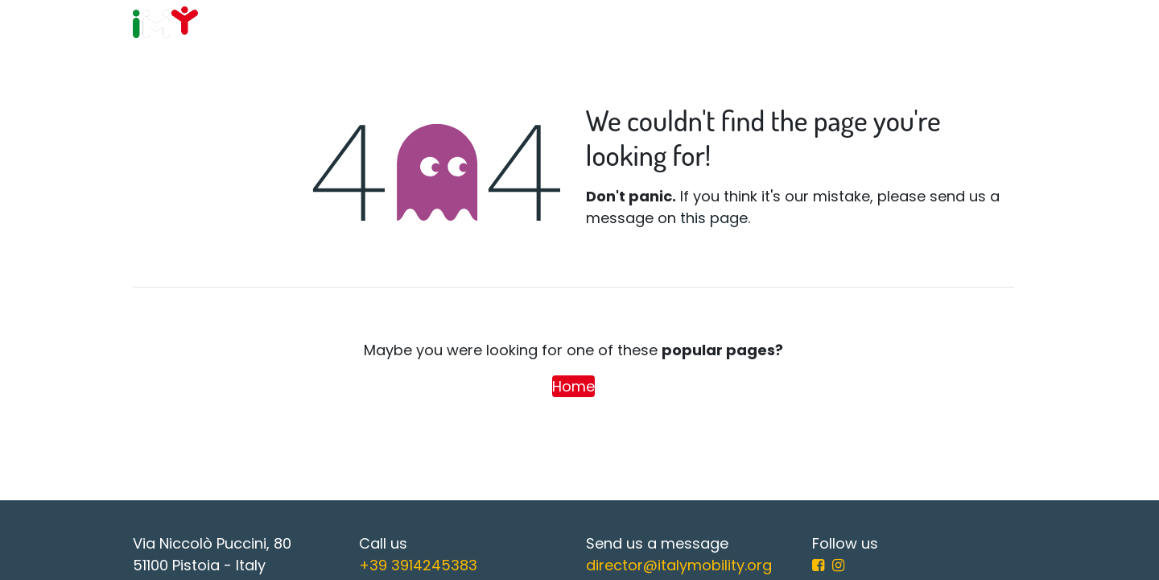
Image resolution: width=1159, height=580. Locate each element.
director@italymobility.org (679, 565)
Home (573, 386)
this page (714, 218)
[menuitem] (420, 23)
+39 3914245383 (418, 565)
